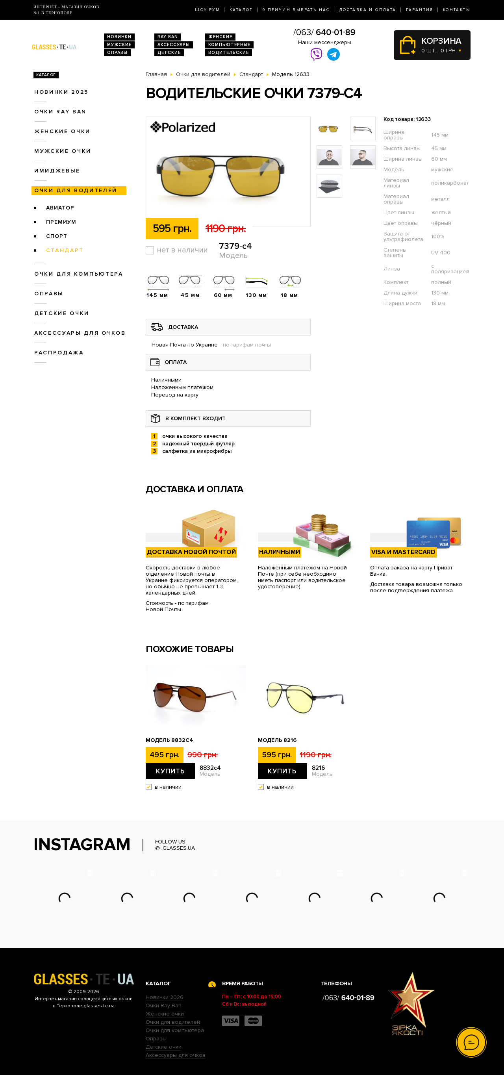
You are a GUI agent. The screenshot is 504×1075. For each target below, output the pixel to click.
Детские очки (61, 313)
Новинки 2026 (164, 997)
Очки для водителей (75, 190)
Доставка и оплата (368, 9)
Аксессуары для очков (80, 333)
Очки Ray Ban (164, 1005)
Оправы (117, 52)
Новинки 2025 (61, 92)
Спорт (56, 236)
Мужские (119, 44)
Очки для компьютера (78, 274)
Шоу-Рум (207, 9)
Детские (169, 52)
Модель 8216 (277, 740)
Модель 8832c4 (169, 740)
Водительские (228, 52)
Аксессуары (174, 44)
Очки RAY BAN (60, 111)
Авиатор (60, 207)
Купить (170, 771)
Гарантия (420, 9)
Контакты (457, 9)
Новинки (119, 36)
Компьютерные (229, 44)
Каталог (241, 9)
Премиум (61, 222)
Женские (220, 36)
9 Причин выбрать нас (296, 9)
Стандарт (65, 250)
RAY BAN (168, 36)
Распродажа (59, 352)
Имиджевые (57, 170)
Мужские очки (62, 151)
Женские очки (62, 131)
